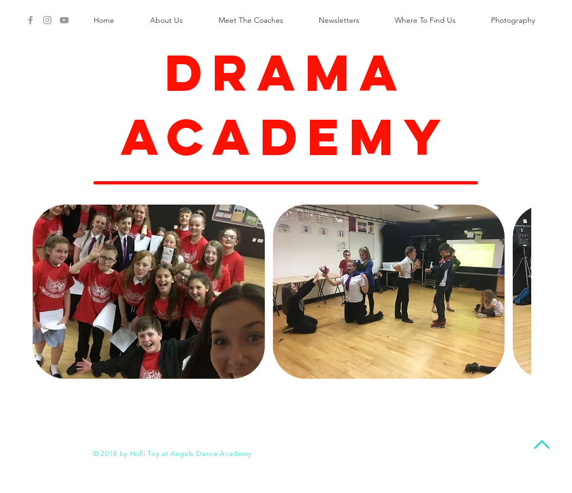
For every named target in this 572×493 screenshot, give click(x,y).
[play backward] (46, 292)
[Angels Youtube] (64, 20)
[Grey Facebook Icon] (30, 20)
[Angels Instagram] (47, 20)
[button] (149, 292)
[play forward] (517, 292)
